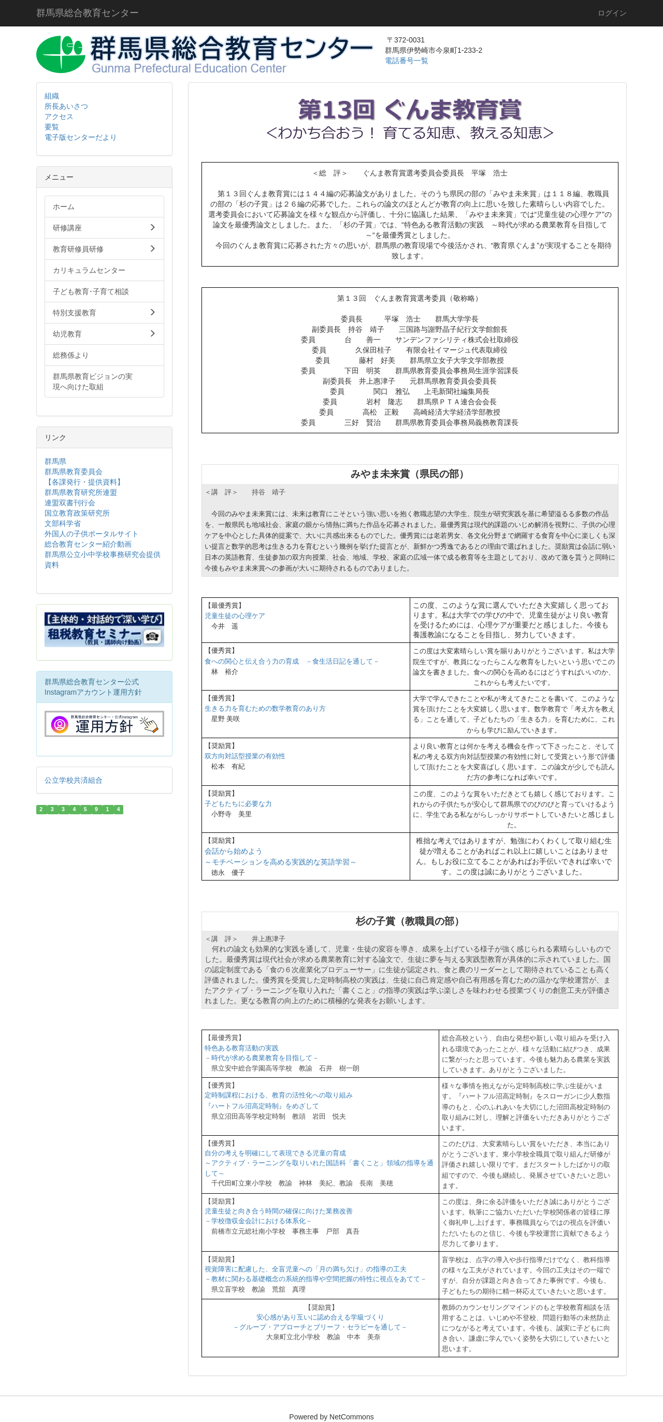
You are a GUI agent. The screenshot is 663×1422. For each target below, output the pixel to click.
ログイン (612, 13)
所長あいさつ (66, 106)
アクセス (59, 116)
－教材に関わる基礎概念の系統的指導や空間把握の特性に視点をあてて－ (316, 1279)
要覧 (52, 127)
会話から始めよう (234, 851)
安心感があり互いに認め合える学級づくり (320, 1317)
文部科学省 (63, 523)
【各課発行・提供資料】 (84, 482)
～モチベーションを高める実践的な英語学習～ (281, 862)
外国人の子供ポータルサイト (92, 534)
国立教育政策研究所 (77, 513)
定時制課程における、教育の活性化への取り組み (279, 1095)
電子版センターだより (81, 137)
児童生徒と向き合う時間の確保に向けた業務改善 (279, 1211)
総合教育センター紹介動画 (88, 544)
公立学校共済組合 (74, 780)
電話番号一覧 (407, 60)
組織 (52, 96)
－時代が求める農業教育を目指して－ (262, 1058)
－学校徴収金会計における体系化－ (258, 1221)
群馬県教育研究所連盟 (81, 492)
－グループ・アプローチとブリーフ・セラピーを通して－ (320, 1327)
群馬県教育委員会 (74, 471)
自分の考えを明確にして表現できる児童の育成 (275, 1153)
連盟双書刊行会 (70, 503)
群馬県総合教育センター (87, 13)
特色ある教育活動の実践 (242, 1048)
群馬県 (55, 461)
